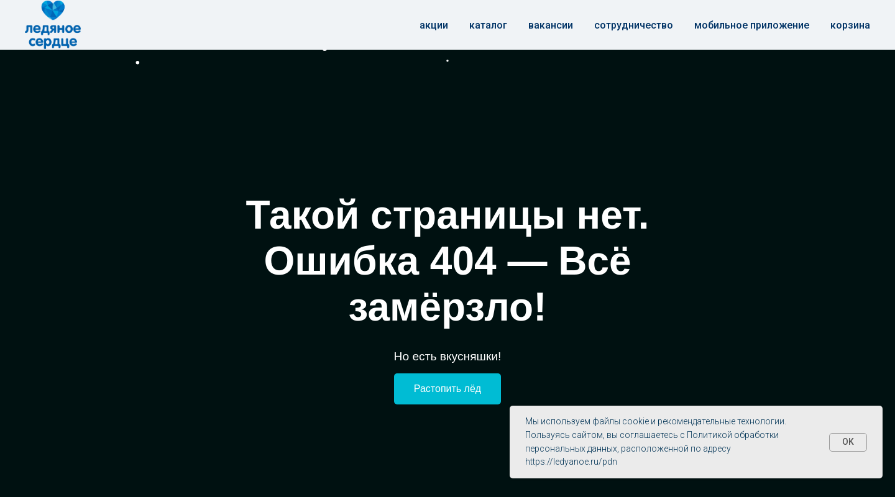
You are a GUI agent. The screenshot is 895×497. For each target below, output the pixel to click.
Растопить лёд (447, 388)
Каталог (488, 25)
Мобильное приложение (751, 25)
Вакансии (550, 25)
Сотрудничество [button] (633, 25)
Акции (434, 25)
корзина (850, 25)
